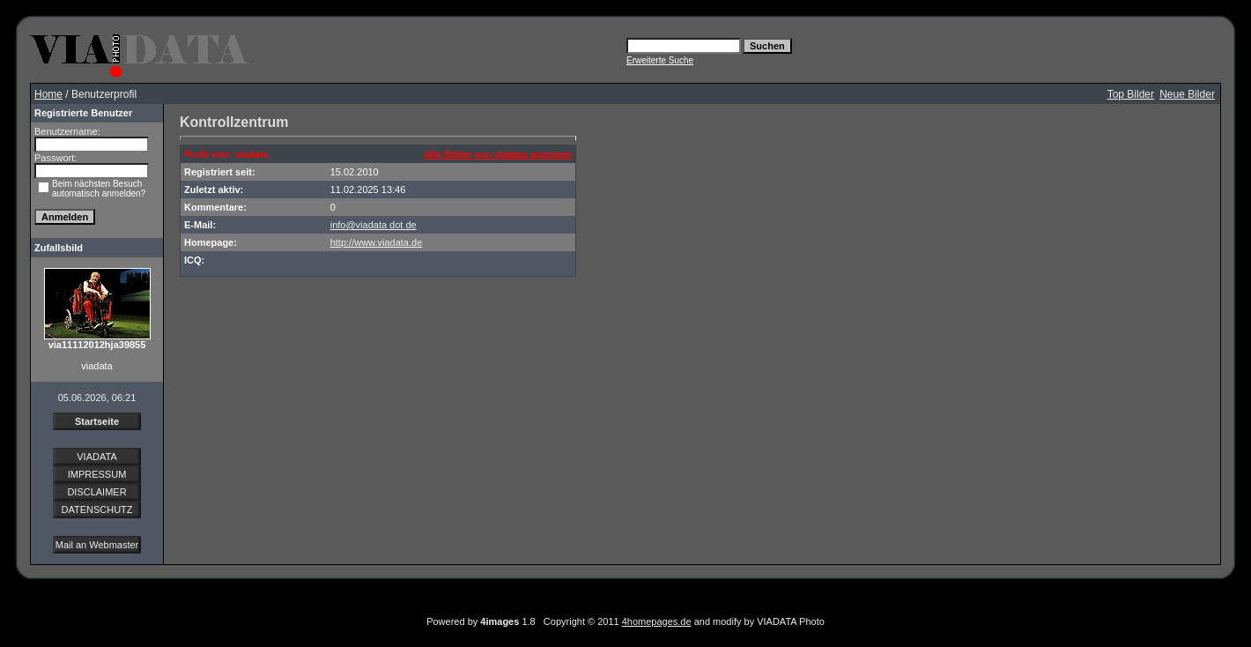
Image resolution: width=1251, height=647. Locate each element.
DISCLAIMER (96, 492)
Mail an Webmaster (97, 544)
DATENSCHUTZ (96, 509)
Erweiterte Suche (659, 60)
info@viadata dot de (373, 224)
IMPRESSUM (97, 474)
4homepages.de (657, 621)
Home (48, 94)
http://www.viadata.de (376, 242)
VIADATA (96, 456)
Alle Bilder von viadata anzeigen (498, 154)
